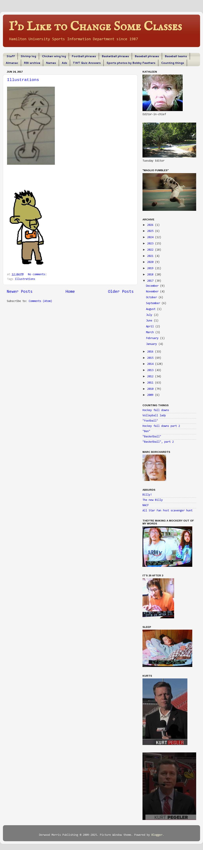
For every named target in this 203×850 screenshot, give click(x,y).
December (153, 286)
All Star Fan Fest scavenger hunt (167, 510)
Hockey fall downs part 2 (161, 426)
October (152, 297)
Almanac (12, 63)
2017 (151, 280)
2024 (151, 237)
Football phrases (84, 56)
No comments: (38, 274)
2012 (151, 376)
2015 (151, 358)
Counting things (172, 63)
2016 (151, 351)
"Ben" (146, 431)
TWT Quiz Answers (87, 63)
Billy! (147, 494)
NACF (145, 505)
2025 (151, 231)
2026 (151, 225)
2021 (151, 256)
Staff (10, 56)
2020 (151, 262)
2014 (151, 364)
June (150, 320)
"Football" (150, 420)
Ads (64, 63)
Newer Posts (20, 292)
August (151, 309)
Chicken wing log (54, 56)
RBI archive (32, 63)
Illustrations (23, 80)
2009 (151, 395)
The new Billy (152, 500)
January (152, 344)
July (150, 315)
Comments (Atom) (40, 301)
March (150, 332)
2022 (151, 249)
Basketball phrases (115, 56)
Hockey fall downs (155, 410)
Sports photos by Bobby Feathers (130, 63)
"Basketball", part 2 (158, 442)
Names (51, 63)
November (153, 291)
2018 (151, 274)
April (150, 326)
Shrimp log (28, 56)
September (154, 303)
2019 (151, 268)
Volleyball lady (154, 415)
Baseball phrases (147, 56)
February (153, 338)
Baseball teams (176, 56)
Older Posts (121, 292)
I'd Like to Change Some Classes (95, 27)
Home (70, 292)
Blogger (156, 835)
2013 (151, 370)
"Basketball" (151, 436)
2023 (151, 243)
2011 (151, 382)
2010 (151, 389)
